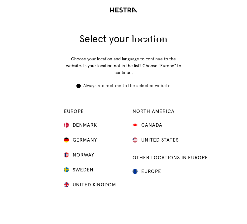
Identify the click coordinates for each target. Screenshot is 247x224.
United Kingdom (91, 184)
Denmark (81, 125)
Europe (148, 171)
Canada (148, 125)
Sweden (79, 169)
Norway (80, 154)
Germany (81, 140)
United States (156, 140)
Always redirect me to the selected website (123, 86)
